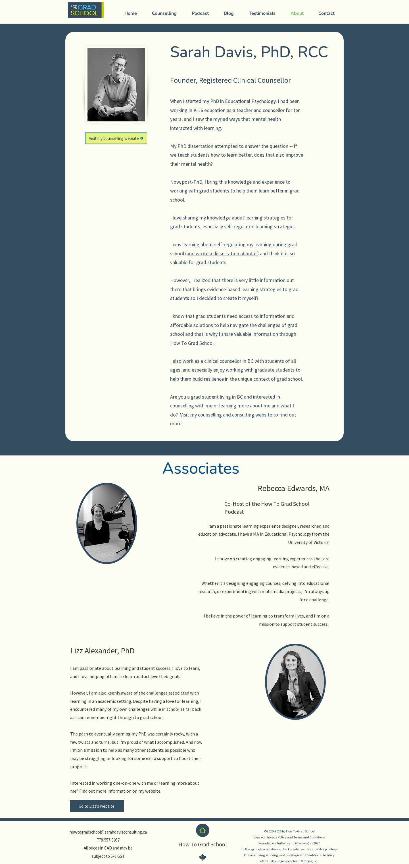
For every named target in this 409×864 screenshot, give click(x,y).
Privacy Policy (276, 837)
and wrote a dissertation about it (222, 253)
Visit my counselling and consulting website (226, 414)
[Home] (202, 830)
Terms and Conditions (309, 837)
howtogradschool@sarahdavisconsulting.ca (108, 832)
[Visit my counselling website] (116, 138)
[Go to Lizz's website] (97, 806)
